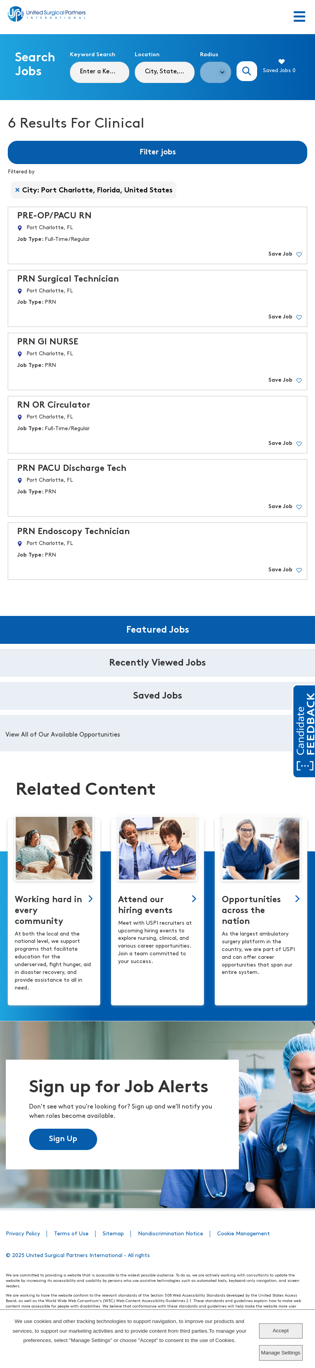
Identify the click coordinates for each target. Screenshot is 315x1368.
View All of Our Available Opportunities (62, 735)
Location (147, 55)
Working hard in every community (48, 911)
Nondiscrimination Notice (170, 1234)
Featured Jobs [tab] (157, 630)
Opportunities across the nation (251, 911)
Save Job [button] (280, 254)
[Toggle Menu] (299, 17)
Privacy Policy (23, 1234)
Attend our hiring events (145, 905)
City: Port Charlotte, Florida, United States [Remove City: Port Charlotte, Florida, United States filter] (97, 190)
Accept (281, 1330)
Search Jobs (247, 71)
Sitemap (113, 1234)
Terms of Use (71, 1234)
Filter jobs (157, 152)
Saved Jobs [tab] (157, 696)
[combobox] (165, 72)
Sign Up (63, 1139)
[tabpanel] (157, 733)
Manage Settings (280, 1353)
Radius (209, 55)
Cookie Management (243, 1234)
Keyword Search (92, 55)
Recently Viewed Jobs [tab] (157, 663)
